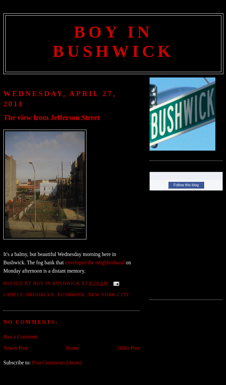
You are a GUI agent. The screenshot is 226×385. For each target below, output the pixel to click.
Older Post (128, 348)
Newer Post (15, 348)
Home (72, 348)
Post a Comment (20, 336)
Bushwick (71, 294)
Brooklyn (40, 294)
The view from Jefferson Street (51, 117)
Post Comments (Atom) (56, 362)
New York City (108, 294)
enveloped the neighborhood (95, 262)
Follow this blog (186, 185)
